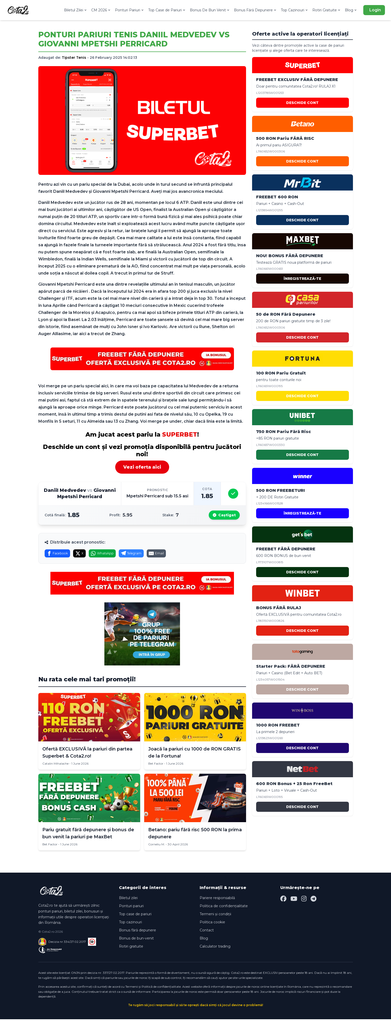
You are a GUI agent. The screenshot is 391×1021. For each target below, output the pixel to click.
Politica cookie (212, 924)
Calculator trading (215, 948)
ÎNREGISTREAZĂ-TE (302, 278)
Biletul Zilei (75, 10)
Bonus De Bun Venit (210, 10)
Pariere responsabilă (217, 900)
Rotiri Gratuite (326, 10)
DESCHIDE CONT (302, 102)
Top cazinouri (130, 924)
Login (375, 10)
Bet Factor (155, 765)
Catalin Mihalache (55, 765)
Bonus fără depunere (137, 932)
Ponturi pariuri (131, 908)
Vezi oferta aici (142, 467)
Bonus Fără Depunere (255, 10)
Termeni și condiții (215, 916)
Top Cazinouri (294, 10)
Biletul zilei (128, 900)
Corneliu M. (156, 846)
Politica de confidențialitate (224, 908)
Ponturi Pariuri (129, 10)
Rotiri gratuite (131, 948)
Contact (207, 932)
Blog (351, 10)
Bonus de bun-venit (136, 940)
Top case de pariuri (135, 916)
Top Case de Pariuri (167, 10)
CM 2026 (101, 10)
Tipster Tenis (74, 57)
